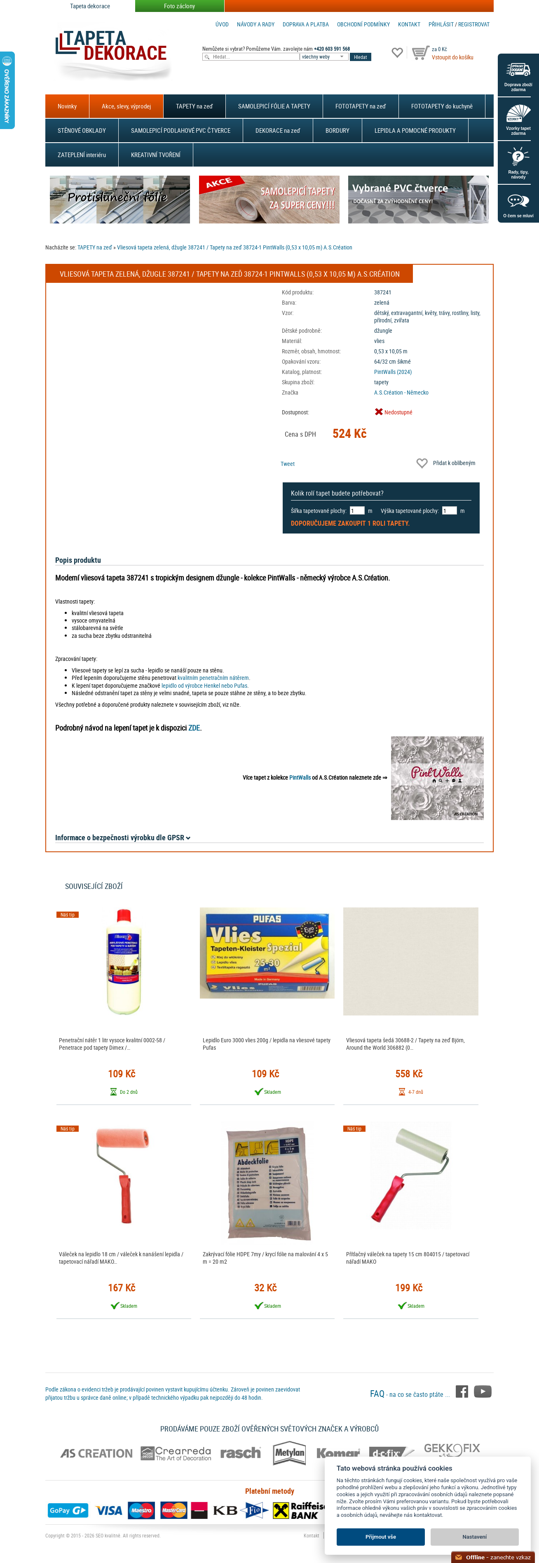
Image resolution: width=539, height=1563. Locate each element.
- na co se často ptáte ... (411, 1394)
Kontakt (409, 24)
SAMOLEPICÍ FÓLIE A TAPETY (274, 106)
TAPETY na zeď (194, 106)
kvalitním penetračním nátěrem (213, 678)
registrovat (474, 24)
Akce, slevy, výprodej (126, 106)
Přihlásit (441, 24)
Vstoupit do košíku (452, 57)
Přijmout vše (381, 1537)
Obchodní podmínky (363, 24)
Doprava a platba (306, 24)
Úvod (222, 24)
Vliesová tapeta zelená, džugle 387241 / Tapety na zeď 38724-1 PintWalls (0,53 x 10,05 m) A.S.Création (234, 247)
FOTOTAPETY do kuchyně (442, 106)
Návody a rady (255, 24)
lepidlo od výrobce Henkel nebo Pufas (204, 685)
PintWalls (300, 777)
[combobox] (324, 56)
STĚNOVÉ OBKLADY (82, 130)
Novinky (67, 106)
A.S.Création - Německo (401, 392)
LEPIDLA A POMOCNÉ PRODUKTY (415, 130)
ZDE (194, 728)
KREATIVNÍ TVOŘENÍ (155, 154)
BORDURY (337, 130)
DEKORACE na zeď (277, 130)
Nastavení (475, 1537)
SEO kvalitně (108, 1535)
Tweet (288, 464)
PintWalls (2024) (393, 372)
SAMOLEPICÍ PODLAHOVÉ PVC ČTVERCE (180, 130)
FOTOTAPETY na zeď (360, 106)
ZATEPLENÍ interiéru (82, 154)
